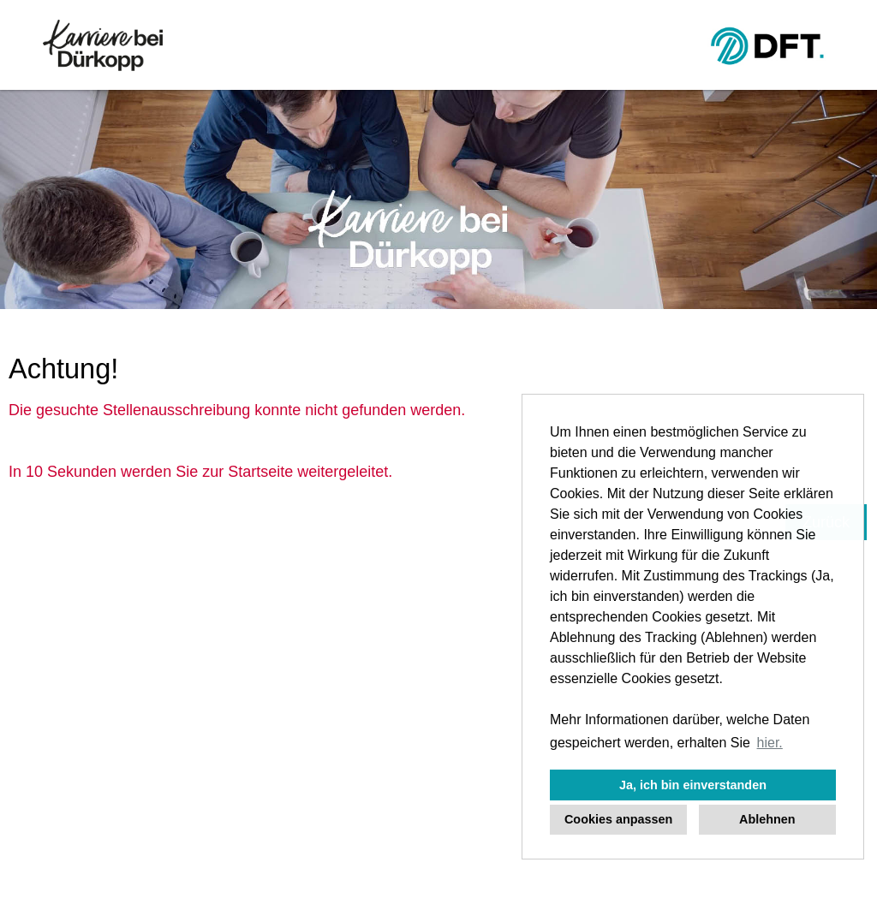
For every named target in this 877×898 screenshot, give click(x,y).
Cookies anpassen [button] (618, 819)
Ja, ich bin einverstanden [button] (693, 785)
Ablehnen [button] (767, 819)
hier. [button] (770, 742)
